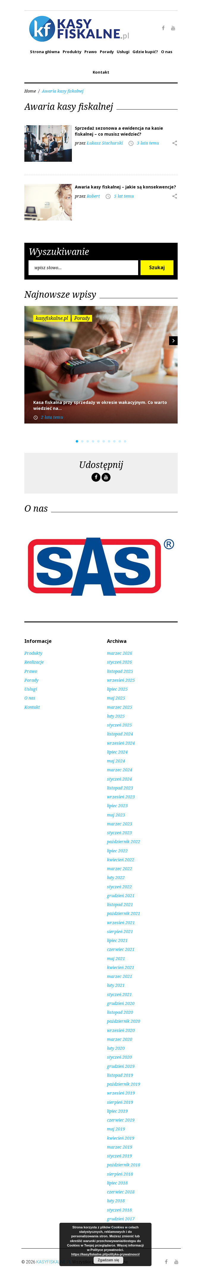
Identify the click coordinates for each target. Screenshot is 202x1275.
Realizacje (34, 662)
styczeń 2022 (119, 886)
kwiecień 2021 (120, 967)
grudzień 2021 (121, 895)
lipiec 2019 (117, 1111)
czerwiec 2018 (121, 1192)
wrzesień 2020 (121, 1030)
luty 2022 (116, 877)
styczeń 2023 (119, 832)
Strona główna (45, 51)
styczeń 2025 (119, 725)
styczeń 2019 (119, 1156)
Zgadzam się (108, 1260)
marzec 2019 (119, 1147)
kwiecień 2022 (120, 859)
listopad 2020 (120, 1012)
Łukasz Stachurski (105, 143)
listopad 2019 (120, 1075)
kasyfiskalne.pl (52, 318)
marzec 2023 (119, 824)
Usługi (123, 51)
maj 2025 (116, 698)
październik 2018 (123, 1165)
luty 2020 (116, 1048)
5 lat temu (124, 196)
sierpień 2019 (120, 1102)
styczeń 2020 (119, 1057)
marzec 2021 (119, 976)
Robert (93, 196)
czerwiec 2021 (121, 949)
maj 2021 (116, 958)
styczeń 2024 (119, 779)
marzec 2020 (119, 1039)
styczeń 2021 (119, 994)
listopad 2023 (120, 788)
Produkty (72, 51)
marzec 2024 (119, 770)
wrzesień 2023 (121, 797)
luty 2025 (116, 716)
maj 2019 (116, 1129)
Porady (107, 51)
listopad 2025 (120, 671)
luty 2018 (116, 1200)
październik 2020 (123, 1021)
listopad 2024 (120, 734)
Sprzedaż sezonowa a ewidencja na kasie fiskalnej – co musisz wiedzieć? (119, 131)
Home (30, 91)
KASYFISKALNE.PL (53, 1262)
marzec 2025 (119, 707)
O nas (166, 51)
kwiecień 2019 (120, 1138)
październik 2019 (123, 1084)
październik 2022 (123, 841)
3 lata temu (148, 143)
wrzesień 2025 (121, 680)
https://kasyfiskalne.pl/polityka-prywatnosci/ (105, 1254)
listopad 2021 (120, 904)
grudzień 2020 (121, 1003)
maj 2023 (116, 815)
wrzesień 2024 (121, 743)
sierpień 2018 (120, 1174)
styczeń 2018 (119, 1210)
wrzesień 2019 (121, 1093)
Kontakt (101, 72)
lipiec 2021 (117, 940)
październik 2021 (123, 913)
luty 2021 (116, 985)
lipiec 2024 (117, 752)
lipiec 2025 (117, 689)
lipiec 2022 (117, 851)
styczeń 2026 (119, 662)
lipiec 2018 (117, 1183)
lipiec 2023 (117, 805)
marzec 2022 (119, 868)
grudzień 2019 (121, 1066)
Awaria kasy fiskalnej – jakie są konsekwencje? (125, 187)
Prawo (90, 51)
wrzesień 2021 (121, 922)
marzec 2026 (119, 653)
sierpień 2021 (120, 931)
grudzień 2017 (121, 1219)
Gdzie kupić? (145, 51)
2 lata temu (52, 417)
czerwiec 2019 (121, 1120)
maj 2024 (116, 761)
